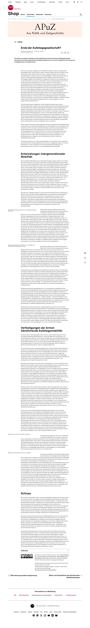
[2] (55, 126)
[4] (67, 202)
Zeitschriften (14, 18)
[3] (55, 179)
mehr (68, 2)
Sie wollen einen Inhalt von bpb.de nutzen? (45, 615)
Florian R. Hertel (39, 51)
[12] (53, 582)
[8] (61, 373)
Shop (9, 18)
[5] (46, 251)
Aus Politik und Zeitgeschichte (24, 18)
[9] (34, 408)
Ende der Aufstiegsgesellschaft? (58, 18)
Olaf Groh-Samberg (27, 51)
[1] (37, 100)
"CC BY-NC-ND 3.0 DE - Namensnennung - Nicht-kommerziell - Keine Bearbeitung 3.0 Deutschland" (52, 601)
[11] (39, 579)
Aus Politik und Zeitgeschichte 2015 (39, 18)
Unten (49, 18)
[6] (49, 269)
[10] (35, 572)
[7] (53, 328)
